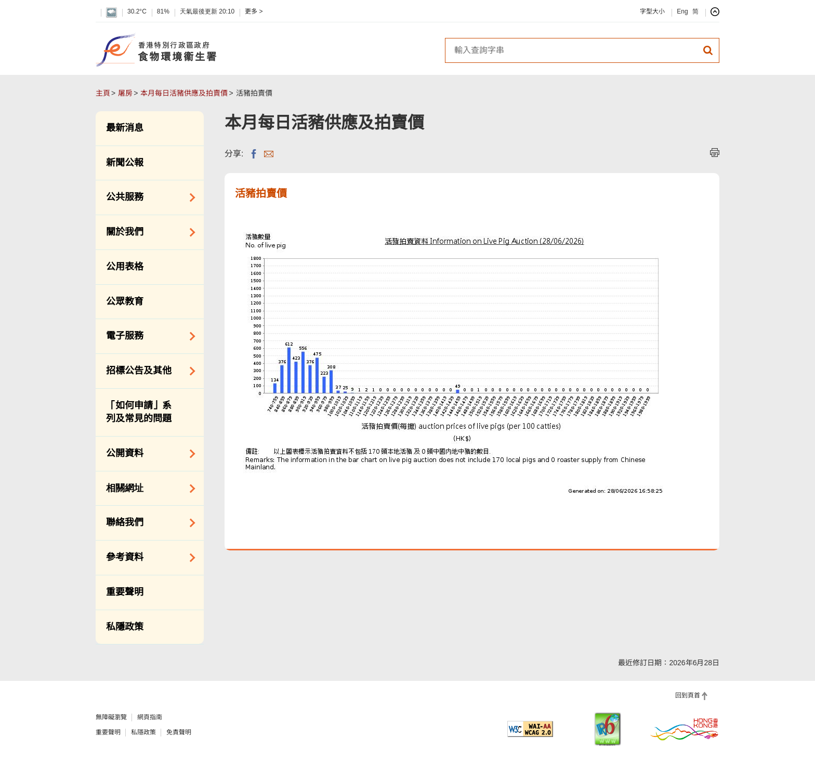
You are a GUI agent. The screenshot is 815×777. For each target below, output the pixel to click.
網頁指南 (149, 717)
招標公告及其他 (147, 371)
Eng (682, 11)
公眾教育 (124, 301)
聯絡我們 (147, 523)
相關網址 (147, 488)
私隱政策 (124, 627)
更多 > (253, 11)
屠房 (125, 93)
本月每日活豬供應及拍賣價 (184, 93)
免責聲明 (178, 732)
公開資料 (147, 454)
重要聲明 (124, 592)
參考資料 (147, 557)
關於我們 (147, 232)
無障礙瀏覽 (111, 717)
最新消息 (124, 128)
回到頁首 (687, 695)
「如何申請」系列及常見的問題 (139, 412)
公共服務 (147, 197)
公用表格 (124, 266)
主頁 (103, 93)
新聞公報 (124, 162)
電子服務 (147, 336)
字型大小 (652, 11)
